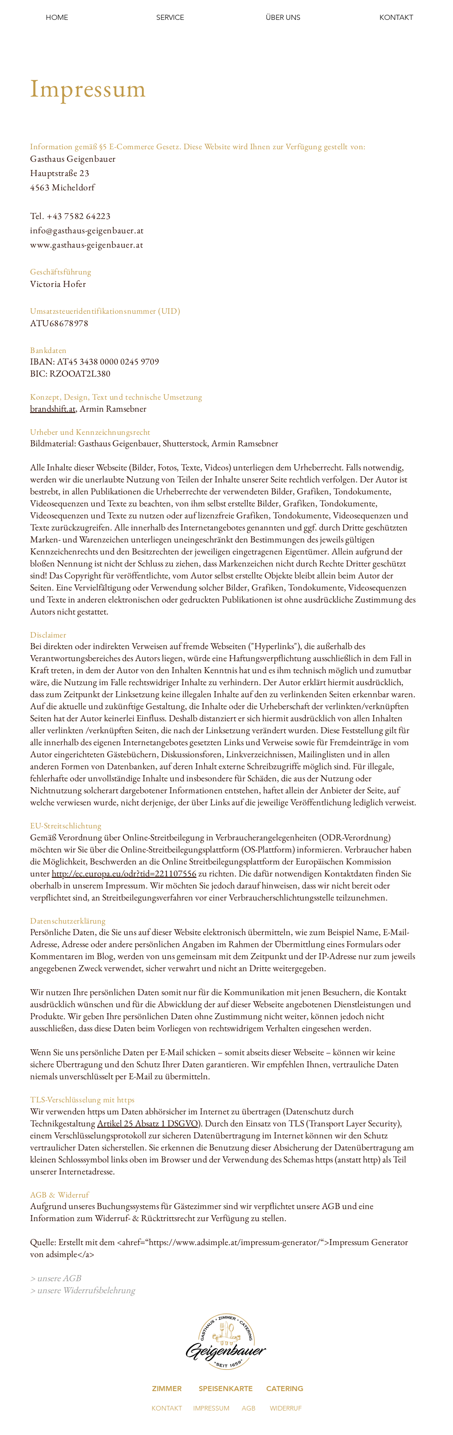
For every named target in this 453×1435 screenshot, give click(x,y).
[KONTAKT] (167, 1408)
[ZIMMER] (167, 1389)
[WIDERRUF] (285, 1408)
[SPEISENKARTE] (225, 1389)
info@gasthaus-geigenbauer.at (87, 230)
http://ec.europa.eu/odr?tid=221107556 (124, 873)
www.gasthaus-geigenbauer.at (86, 244)
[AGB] (248, 1408)
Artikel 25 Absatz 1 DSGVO (147, 1123)
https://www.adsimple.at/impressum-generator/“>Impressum (259, 1242)
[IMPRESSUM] (211, 1408)
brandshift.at (52, 408)
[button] (169, 17)
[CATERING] (285, 1389)
